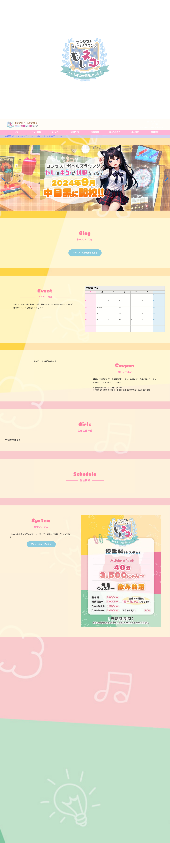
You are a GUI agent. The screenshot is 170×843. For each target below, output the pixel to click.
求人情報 (135, 132)
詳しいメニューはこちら (41, 556)
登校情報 (95, 132)
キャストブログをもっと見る (85, 265)
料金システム (114, 132)
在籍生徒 (75, 132)
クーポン (55, 132)
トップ (15, 132)
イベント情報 (35, 132)
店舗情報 (154, 132)
